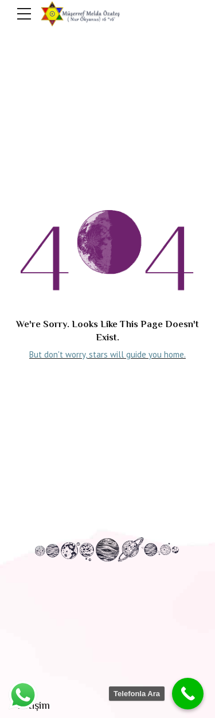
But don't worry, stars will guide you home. (107, 354)
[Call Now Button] (188, 693)
